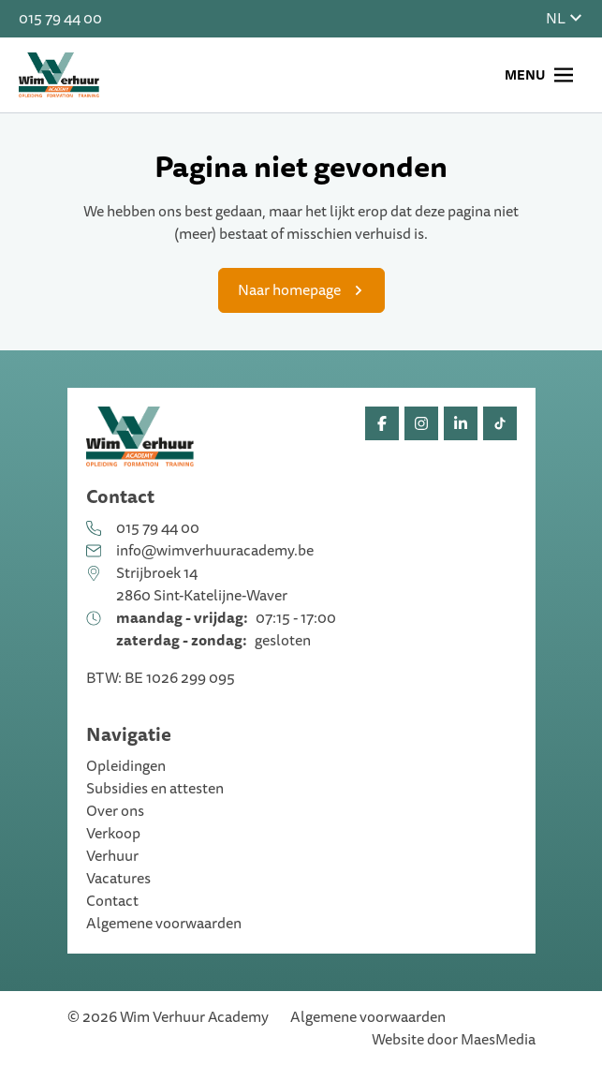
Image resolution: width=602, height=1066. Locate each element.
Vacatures (118, 878)
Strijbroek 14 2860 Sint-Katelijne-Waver (201, 584)
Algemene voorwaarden (164, 923)
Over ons (115, 811)
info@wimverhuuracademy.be (215, 550)
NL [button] (564, 18)
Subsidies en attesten (155, 788)
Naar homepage (289, 290)
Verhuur (112, 856)
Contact (112, 901)
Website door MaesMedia (454, 1039)
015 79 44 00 (60, 18)
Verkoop (113, 833)
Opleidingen (126, 766)
